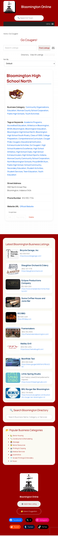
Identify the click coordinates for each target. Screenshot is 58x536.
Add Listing (49, 55)
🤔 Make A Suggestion (29, 512)
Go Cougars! (35, 145)
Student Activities (35, 168)
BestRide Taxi (28, 358)
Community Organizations (37, 107)
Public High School (15, 165)
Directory (24, 54)
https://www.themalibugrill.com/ (32, 349)
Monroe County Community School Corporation (28, 158)
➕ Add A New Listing (29, 504)
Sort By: (6, 59)
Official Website (27, 206)
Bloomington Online (36, 6)
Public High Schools (16, 113)
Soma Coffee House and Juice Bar (33, 299)
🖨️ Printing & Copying (18, 448)
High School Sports (30, 155)
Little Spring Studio (31, 374)
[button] (48, 24)
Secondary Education (16, 168)
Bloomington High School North (24, 78)
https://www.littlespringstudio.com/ (34, 382)
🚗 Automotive (15, 455)
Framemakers (28, 328)
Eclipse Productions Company (31, 282)
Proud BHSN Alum (40, 161)
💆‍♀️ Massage (14, 442)
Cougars (16, 142)
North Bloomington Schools (19, 161)
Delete (31, 217)
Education (11, 110)
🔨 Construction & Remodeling (21, 439)
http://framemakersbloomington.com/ (35, 334)
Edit (9, 217)
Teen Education (30, 171)
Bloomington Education (35, 128)
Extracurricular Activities (18, 145)
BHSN (9, 128)
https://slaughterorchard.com (32, 271)
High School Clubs (24, 151)
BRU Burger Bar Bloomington (35, 389)
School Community (32, 165)
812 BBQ (21, 313)
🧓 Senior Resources (17, 445)
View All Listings (36, 54)
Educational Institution (31, 142)
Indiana (43, 155)
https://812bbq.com (24, 319)
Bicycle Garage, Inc (29, 250)
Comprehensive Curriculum (30, 138)
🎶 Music (13, 461)
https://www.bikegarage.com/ (30, 256)
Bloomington (19, 128)
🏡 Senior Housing (16, 436)
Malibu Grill (25, 343)
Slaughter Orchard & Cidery (34, 265)
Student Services (15, 171)
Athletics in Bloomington (38, 125)
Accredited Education (16, 125)
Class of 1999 (36, 135)
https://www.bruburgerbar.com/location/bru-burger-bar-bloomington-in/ (35, 396)
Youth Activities (32, 113)
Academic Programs (33, 122)
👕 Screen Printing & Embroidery (22, 458)
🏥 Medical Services (17, 452)
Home (5, 34)
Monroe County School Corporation (32, 110)
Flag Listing (20, 217)
